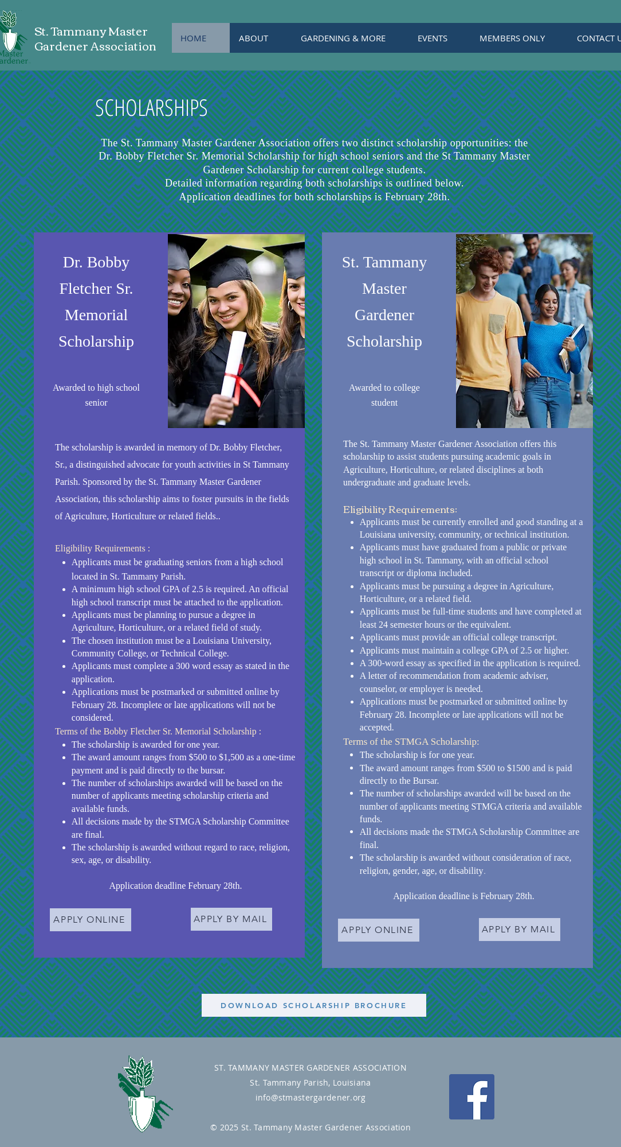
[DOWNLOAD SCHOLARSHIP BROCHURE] (314, 1005)
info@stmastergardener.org (311, 1097)
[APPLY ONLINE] (90, 919)
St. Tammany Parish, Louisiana (310, 1082)
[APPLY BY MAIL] (231, 919)
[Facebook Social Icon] (471, 1096)
